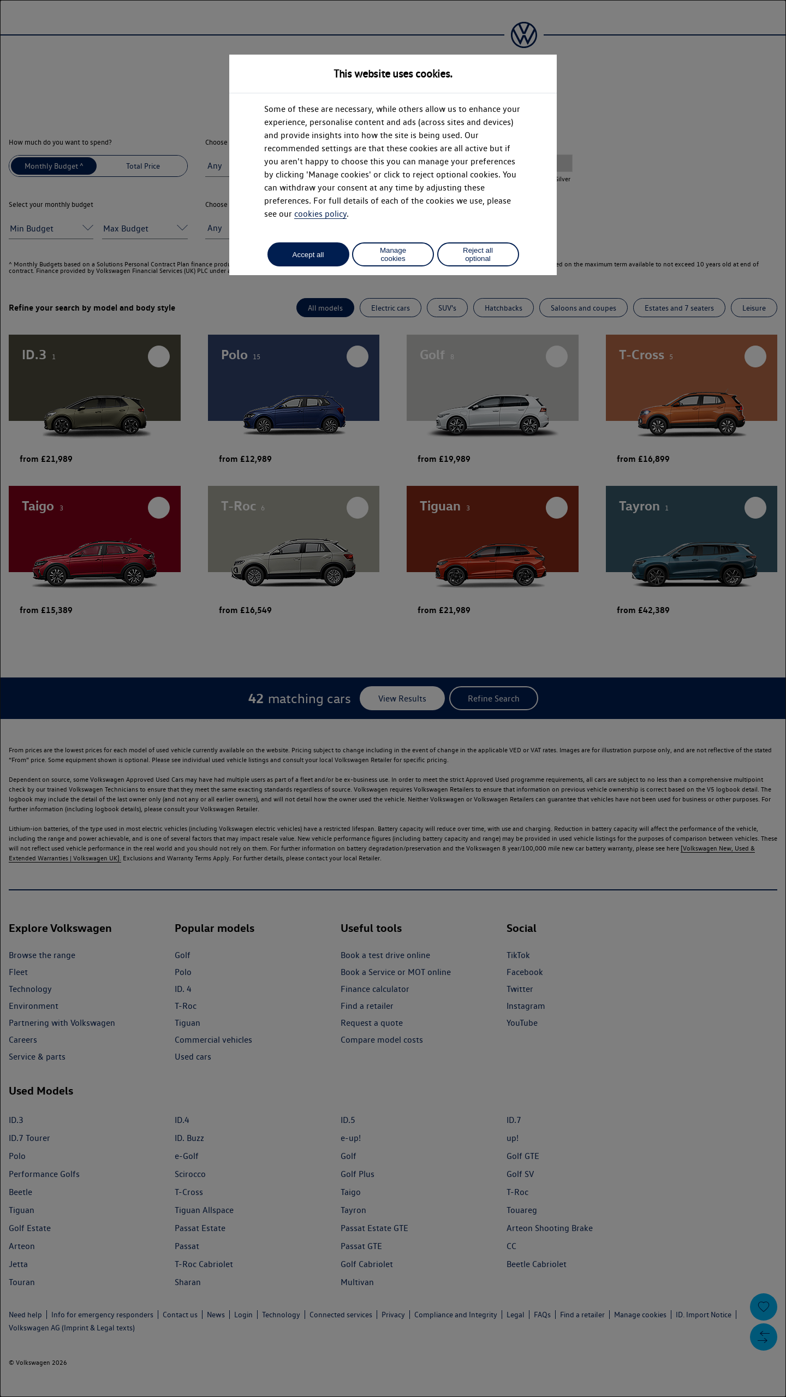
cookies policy (320, 214)
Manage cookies (393, 254)
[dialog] (393, 698)
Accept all (308, 255)
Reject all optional (478, 254)
